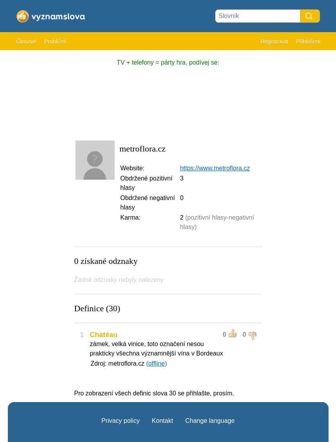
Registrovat (274, 41)
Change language (209, 420)
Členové (26, 41)
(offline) (156, 363)
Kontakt (162, 420)
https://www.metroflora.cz (215, 168)
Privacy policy (120, 420)
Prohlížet (55, 41)
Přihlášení (308, 41)
